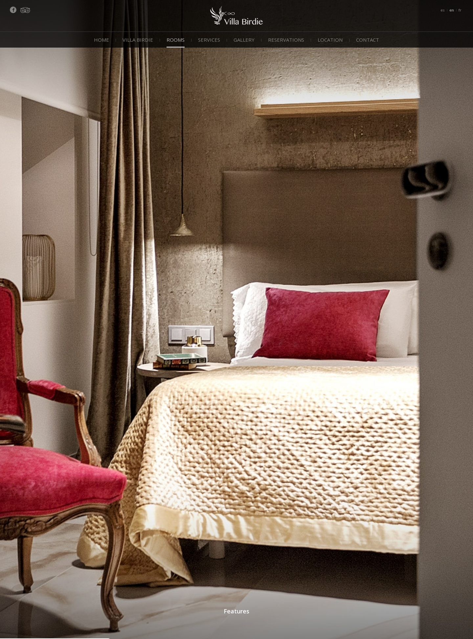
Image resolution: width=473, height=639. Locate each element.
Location (330, 39)
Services (209, 39)
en (451, 10)
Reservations (286, 39)
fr (460, 10)
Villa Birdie (138, 39)
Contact (367, 39)
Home (101, 39)
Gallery (244, 39)
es (442, 10)
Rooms (176, 39)
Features (236, 611)
